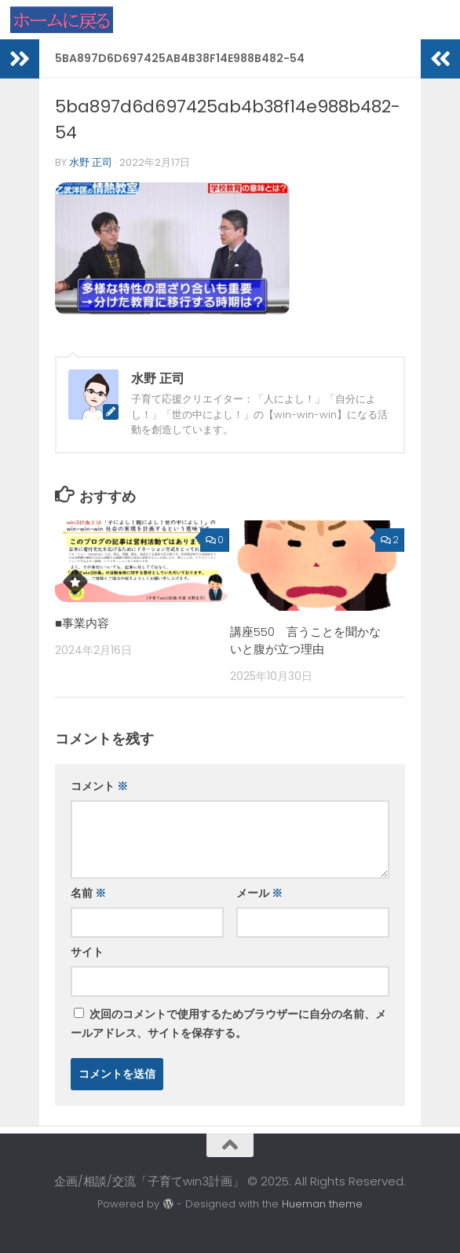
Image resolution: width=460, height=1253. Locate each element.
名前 (88, 893)
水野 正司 (90, 162)
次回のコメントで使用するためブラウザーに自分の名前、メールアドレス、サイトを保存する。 (228, 1023)
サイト (87, 952)
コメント (99, 786)
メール (259, 893)
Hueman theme (322, 1203)
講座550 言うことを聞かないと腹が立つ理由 (305, 640)
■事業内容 (82, 623)
